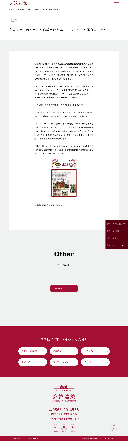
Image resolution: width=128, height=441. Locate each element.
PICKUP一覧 (57, 288)
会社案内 (17, 438)
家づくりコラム (20, 9)
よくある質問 (31, 438)
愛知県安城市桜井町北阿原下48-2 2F (64, 419)
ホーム (10, 9)
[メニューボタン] (116, 3)
